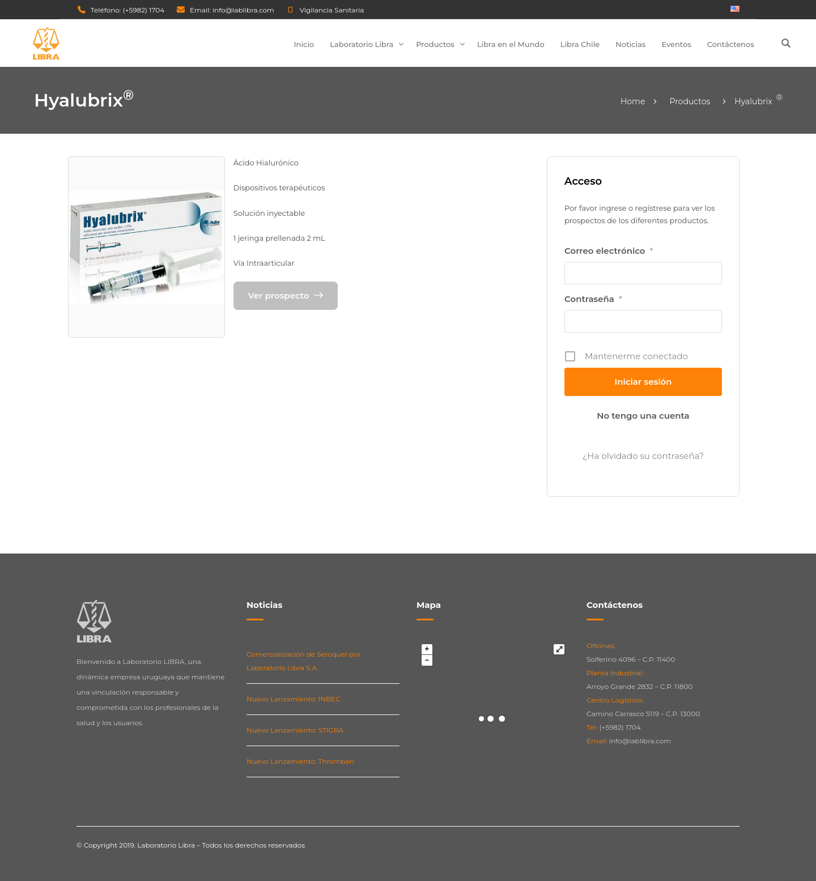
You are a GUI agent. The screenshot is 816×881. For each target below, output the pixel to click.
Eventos (676, 44)
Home (632, 101)
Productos (435, 44)
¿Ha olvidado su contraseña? (643, 455)
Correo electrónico (608, 251)
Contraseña (593, 299)
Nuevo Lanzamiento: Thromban (300, 761)
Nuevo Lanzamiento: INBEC (293, 699)
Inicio (304, 44)
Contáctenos (730, 44)
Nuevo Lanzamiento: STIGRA (294, 730)
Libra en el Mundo (511, 44)
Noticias (630, 44)
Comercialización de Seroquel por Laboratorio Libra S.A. (303, 661)
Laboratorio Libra (361, 44)
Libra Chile (580, 44)
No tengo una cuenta (643, 415)
